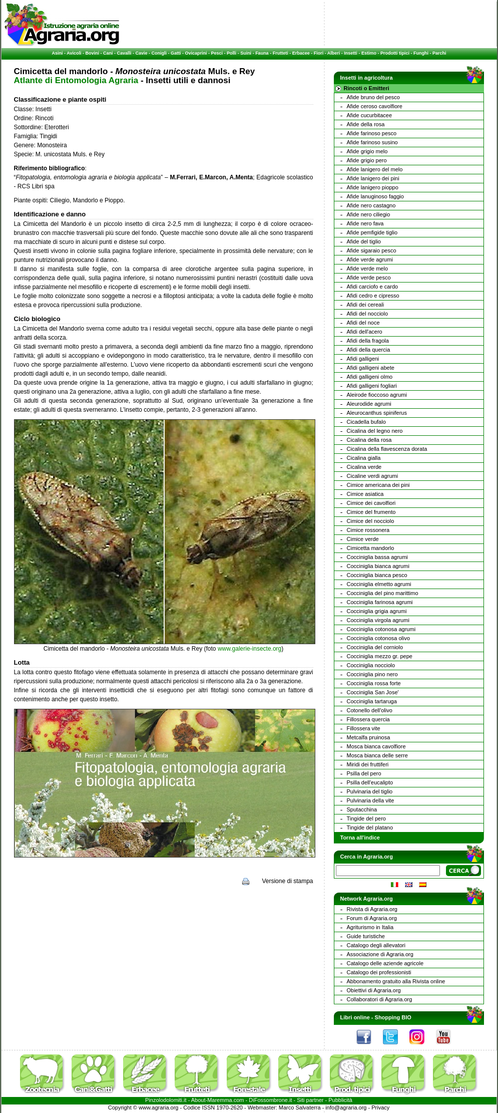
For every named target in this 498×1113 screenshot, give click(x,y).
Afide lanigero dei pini (373, 178)
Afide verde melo (367, 268)
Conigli (159, 53)
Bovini (92, 53)
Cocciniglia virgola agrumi (378, 620)
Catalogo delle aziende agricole (385, 963)
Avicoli (74, 53)
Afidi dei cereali (365, 305)
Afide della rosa (366, 124)
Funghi (420, 53)
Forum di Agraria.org (372, 918)
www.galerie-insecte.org (249, 648)
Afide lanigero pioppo (372, 187)
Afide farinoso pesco (372, 133)
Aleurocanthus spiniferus (377, 413)
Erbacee (301, 53)
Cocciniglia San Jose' (373, 692)
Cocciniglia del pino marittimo (382, 593)
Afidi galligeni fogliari (372, 386)
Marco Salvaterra (300, 1107)
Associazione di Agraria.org (380, 954)
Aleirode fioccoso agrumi (377, 395)
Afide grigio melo (367, 151)
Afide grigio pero (367, 160)
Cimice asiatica (365, 494)
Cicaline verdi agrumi (372, 476)
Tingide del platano (370, 827)
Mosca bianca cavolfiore (376, 746)
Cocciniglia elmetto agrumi (379, 584)
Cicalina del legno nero (375, 431)
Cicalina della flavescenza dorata (387, 449)
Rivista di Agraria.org (372, 909)
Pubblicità (340, 1100)
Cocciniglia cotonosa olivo (378, 638)
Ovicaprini (196, 53)
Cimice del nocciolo (370, 521)
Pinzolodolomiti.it (166, 1100)
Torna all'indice (360, 837)
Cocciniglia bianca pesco (377, 575)
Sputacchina (362, 809)
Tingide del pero (366, 818)
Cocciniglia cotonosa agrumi (381, 629)
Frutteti (280, 53)
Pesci (217, 53)
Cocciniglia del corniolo (375, 647)
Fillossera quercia (368, 719)
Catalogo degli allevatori (376, 945)
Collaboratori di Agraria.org (379, 999)
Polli (231, 53)
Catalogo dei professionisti (379, 972)
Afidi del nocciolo (367, 314)
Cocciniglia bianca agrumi (378, 566)
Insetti (350, 53)
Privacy (380, 1107)
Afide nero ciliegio (368, 214)
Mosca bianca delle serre (377, 755)
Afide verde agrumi (370, 259)
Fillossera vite (363, 728)
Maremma (219, 1100)
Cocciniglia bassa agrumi (377, 557)
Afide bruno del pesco (373, 97)
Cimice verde (363, 539)
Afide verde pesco (369, 277)
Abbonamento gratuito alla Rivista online (396, 981)
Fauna (262, 53)
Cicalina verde (364, 467)
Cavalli (124, 53)
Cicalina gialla (364, 458)
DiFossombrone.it (270, 1100)
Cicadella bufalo (366, 422)
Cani (108, 53)
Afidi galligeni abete (370, 368)
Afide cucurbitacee (369, 115)
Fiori (319, 53)
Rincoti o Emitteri (366, 88)
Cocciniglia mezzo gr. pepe (379, 656)
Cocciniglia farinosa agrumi (380, 602)
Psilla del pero (364, 773)
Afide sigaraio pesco (371, 250)
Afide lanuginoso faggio (375, 196)
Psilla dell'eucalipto (370, 782)
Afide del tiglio (364, 241)
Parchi (439, 53)
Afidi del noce (363, 323)
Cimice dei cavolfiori (371, 503)
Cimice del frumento (371, 512)
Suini (245, 53)
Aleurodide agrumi (369, 404)
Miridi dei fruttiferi (368, 764)
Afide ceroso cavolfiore (374, 106)
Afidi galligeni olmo (370, 377)
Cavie (142, 53)
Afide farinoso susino (372, 142)
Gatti (176, 53)
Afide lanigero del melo (375, 169)
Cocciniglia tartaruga (372, 701)
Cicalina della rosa (369, 440)
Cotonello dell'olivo (369, 710)
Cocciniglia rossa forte (374, 683)
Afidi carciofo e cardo (372, 287)
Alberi (333, 53)
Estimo (368, 53)
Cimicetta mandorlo (370, 548)
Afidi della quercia (368, 350)
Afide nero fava (365, 223)
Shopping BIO (393, 1017)
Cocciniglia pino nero (372, 674)
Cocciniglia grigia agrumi (377, 611)
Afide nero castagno (371, 205)
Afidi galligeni (363, 359)
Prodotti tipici (394, 53)
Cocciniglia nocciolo (371, 665)
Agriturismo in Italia (370, 927)
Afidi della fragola (368, 341)
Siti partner (310, 1100)
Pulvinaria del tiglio (370, 791)
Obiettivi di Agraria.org (374, 990)
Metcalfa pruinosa (368, 737)
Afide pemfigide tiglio (372, 232)
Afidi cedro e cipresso (373, 296)
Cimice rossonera (368, 530)
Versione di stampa (287, 881)
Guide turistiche (366, 936)
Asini (57, 53)
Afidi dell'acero (364, 332)
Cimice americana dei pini (378, 485)
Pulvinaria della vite (370, 800)
